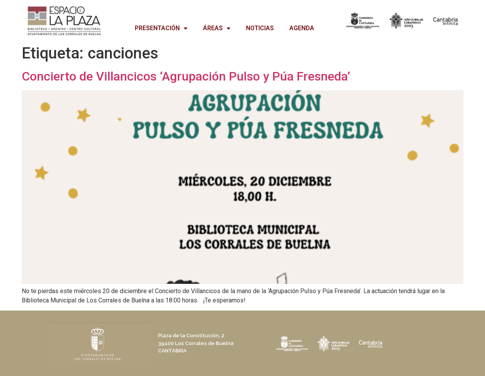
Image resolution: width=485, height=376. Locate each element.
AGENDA (301, 28)
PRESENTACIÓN (161, 28)
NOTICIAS (260, 28)
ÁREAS (216, 28)
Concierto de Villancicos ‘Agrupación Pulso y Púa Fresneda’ (186, 76)
